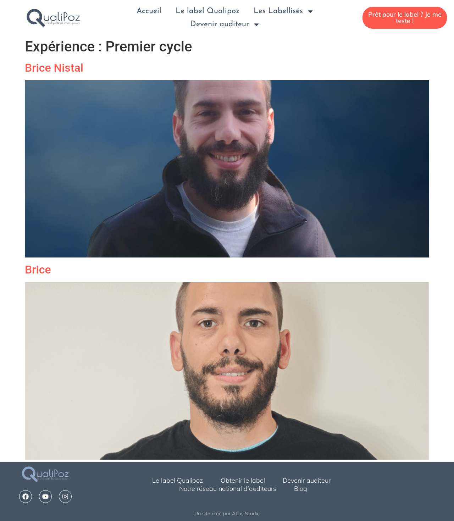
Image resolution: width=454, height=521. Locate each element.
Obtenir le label (243, 480)
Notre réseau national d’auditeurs (227, 488)
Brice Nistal (54, 67)
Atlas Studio (246, 513)
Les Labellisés (284, 11)
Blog (300, 488)
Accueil (149, 11)
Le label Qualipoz (207, 11)
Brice (38, 269)
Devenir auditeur (225, 24)
